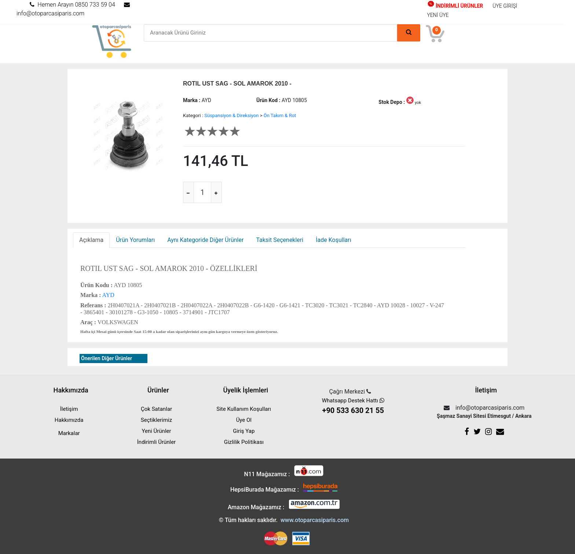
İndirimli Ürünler (156, 442)
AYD (107, 295)
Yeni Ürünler (156, 431)
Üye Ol (244, 420)
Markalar (69, 433)
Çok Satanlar (156, 409)
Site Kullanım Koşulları (243, 409)
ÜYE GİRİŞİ (504, 6)
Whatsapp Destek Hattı (353, 406)
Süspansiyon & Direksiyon (231, 115)
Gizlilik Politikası (244, 442)
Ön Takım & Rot (280, 115)
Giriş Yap (243, 431)
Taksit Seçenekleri (279, 239)
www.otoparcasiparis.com (315, 520)
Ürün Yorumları (135, 239)
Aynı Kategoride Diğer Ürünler (205, 239)
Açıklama (91, 239)
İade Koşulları (333, 239)
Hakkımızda (69, 420)
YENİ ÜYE (438, 15)
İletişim (69, 409)
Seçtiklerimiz (156, 420)
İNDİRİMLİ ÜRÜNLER (455, 6)
